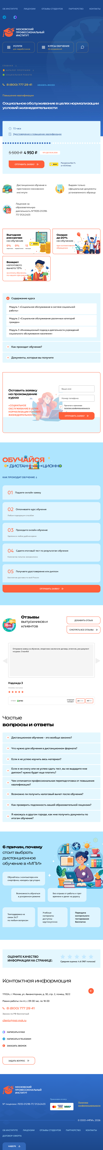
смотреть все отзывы (81, 629)
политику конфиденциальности (77, 408)
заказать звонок (46, 84)
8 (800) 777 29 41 (19, 84)
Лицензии (29, 8)
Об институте (10, 8)
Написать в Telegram (19, 1039)
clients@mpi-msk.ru (14, 1020)
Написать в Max (16, 1032)
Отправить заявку (24, 164)
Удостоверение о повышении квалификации (37, 134)
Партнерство (76, 8)
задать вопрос (16, 1060)
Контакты (94, 8)
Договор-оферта (12, 1136)
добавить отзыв (83, 620)
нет (89, 701)
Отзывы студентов (52, 8)
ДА (80, 701)
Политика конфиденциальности (89, 1104)
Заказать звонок (17, 1045)
